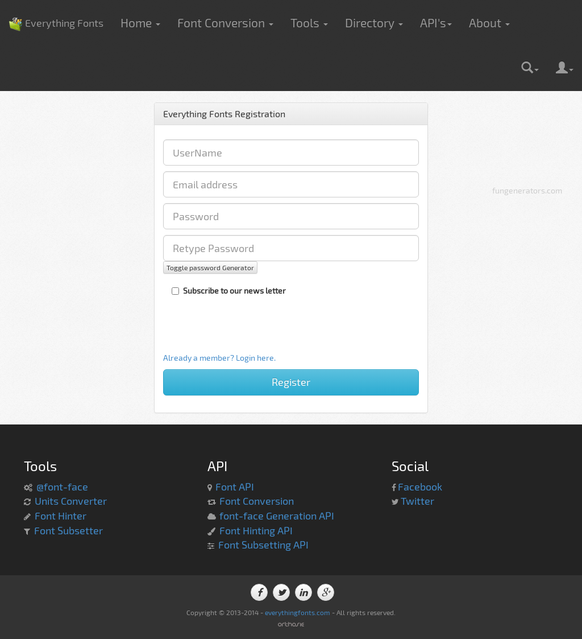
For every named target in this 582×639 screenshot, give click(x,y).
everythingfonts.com (297, 612)
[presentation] (241, 330)
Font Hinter (60, 515)
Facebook (420, 486)
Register (291, 382)
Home (140, 22)
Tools (309, 22)
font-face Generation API (276, 515)
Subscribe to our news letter (229, 290)
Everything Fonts (56, 5)
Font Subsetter (68, 530)
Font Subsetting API (263, 544)
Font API (234, 486)
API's (436, 22)
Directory (374, 22)
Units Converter (71, 500)
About (489, 22)
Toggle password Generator (210, 267)
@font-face (62, 486)
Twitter (417, 500)
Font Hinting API (256, 530)
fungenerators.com (527, 190)
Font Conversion (225, 22)
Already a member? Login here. (219, 357)
